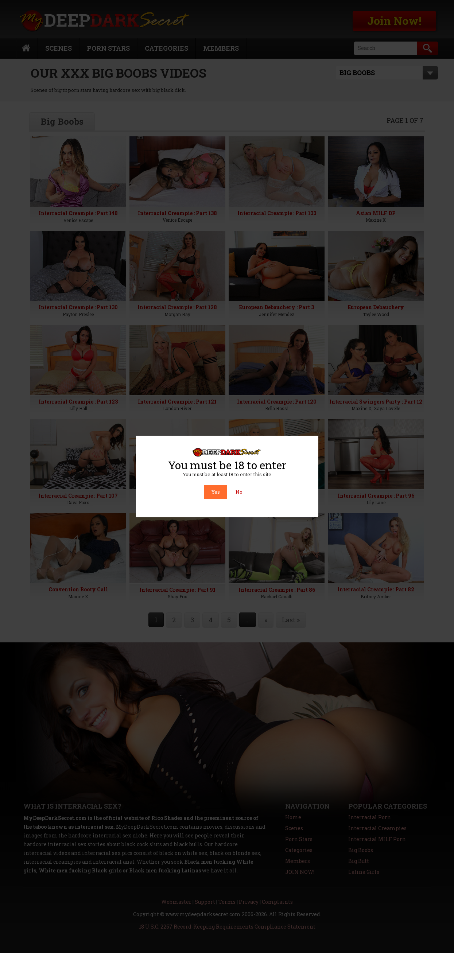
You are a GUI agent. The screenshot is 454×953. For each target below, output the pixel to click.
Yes (216, 492)
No (239, 492)
